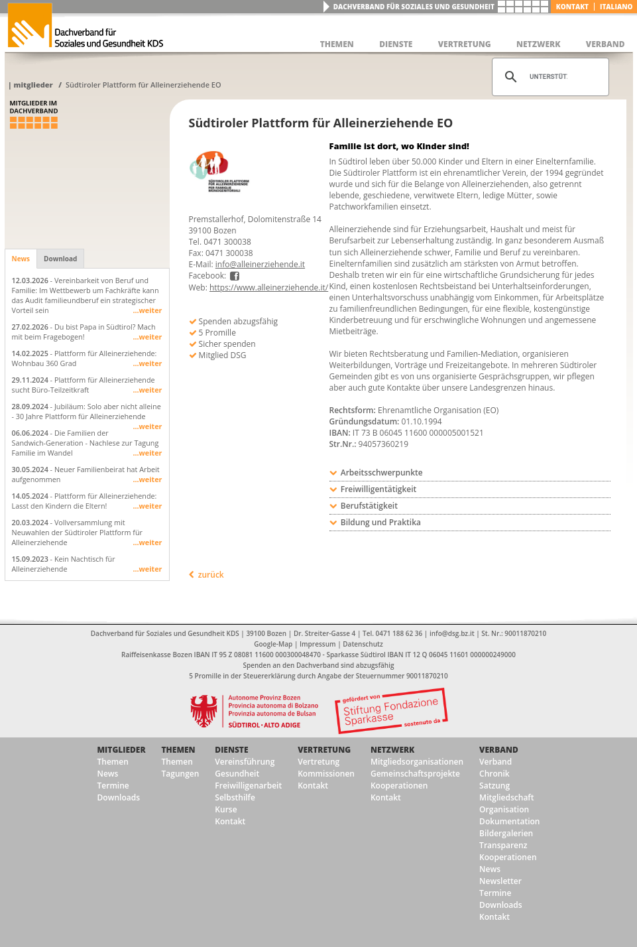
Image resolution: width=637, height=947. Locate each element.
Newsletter (500, 881)
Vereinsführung (244, 761)
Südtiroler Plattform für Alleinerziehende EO (143, 85)
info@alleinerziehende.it (260, 264)
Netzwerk (392, 749)
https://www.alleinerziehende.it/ (268, 287)
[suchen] (549, 77)
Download (60, 258)
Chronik (494, 773)
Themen (113, 761)
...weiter (147, 310)
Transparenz (503, 845)
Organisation (504, 809)
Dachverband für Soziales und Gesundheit (413, 6)
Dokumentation (509, 821)
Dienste (231, 749)
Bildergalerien (506, 833)
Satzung (494, 785)
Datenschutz (362, 644)
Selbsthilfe (235, 797)
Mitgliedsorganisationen (417, 761)
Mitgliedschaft (506, 797)
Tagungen (181, 773)
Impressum (318, 644)
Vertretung (324, 749)
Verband (498, 749)
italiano (616, 7)
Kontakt (572, 7)
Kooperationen (399, 785)
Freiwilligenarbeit (248, 785)
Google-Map (273, 644)
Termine (113, 785)
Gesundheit (237, 773)
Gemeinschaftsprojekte (415, 773)
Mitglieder (32, 85)
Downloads (118, 797)
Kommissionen (326, 773)
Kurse (226, 809)
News (21, 258)
